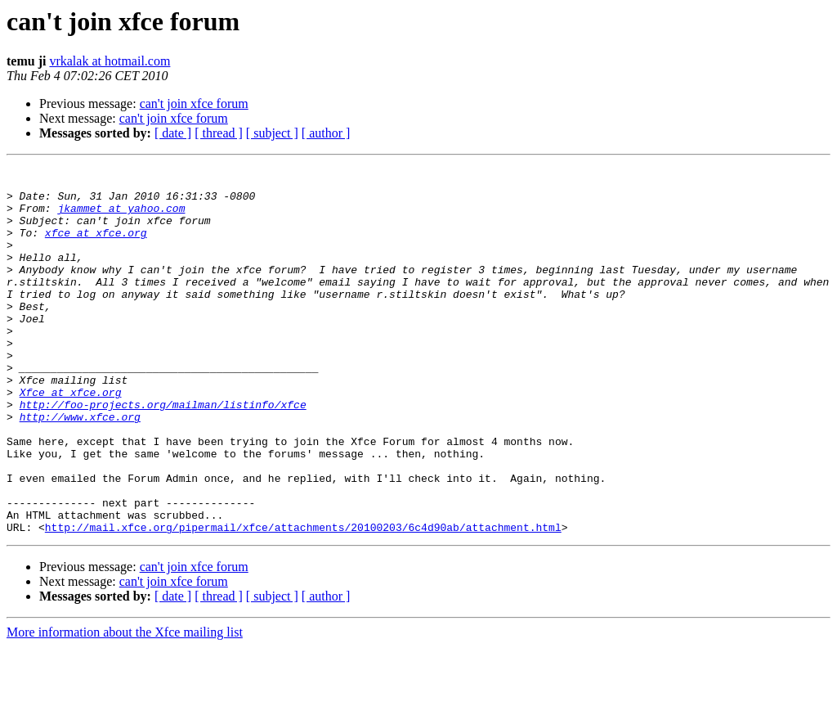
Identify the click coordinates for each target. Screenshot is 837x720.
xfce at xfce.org (96, 247)
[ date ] (172, 133)
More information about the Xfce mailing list (125, 706)
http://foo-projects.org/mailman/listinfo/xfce (163, 453)
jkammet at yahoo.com (121, 217)
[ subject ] (272, 133)
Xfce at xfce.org (71, 438)
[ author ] (326, 133)
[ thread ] (219, 133)
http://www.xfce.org (80, 468)
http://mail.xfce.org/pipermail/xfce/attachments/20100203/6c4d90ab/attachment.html (303, 600)
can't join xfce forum (194, 103)
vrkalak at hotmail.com (109, 61)
